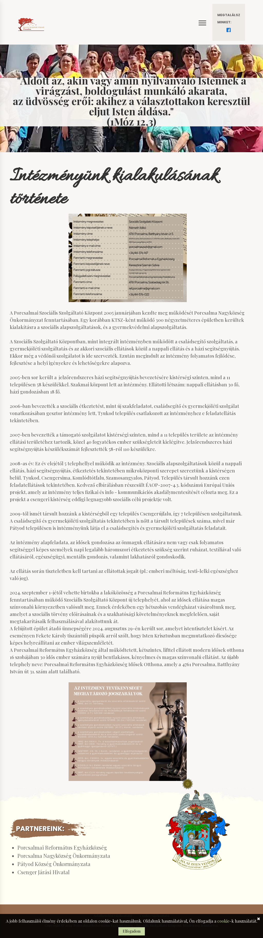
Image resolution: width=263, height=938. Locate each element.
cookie (223, 921)
